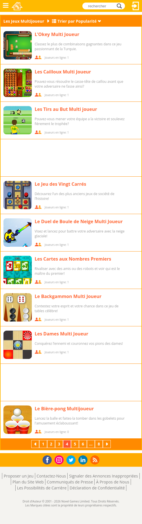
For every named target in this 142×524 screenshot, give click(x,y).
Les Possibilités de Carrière (42, 488)
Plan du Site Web (28, 482)
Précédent (35, 444)
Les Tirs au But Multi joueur (66, 109)
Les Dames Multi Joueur (61, 334)
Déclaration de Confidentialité (97, 488)
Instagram (60, 459)
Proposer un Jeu (18, 476)
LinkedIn (83, 460)
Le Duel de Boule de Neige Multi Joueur (79, 221)
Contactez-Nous (51, 476)
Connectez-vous (135, 6)
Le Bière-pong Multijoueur (64, 408)
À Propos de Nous (112, 482)
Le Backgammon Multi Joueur (68, 296)
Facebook (49, 459)
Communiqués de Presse (70, 482)
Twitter (72, 460)
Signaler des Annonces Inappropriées (103, 476)
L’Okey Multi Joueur (57, 34)
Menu (6, 6)
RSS (96, 459)
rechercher (121, 5)
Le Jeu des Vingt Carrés (60, 184)
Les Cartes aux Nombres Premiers (73, 259)
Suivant (107, 444)
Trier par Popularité (77, 21)
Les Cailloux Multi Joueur (63, 72)
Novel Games (17, 6)
